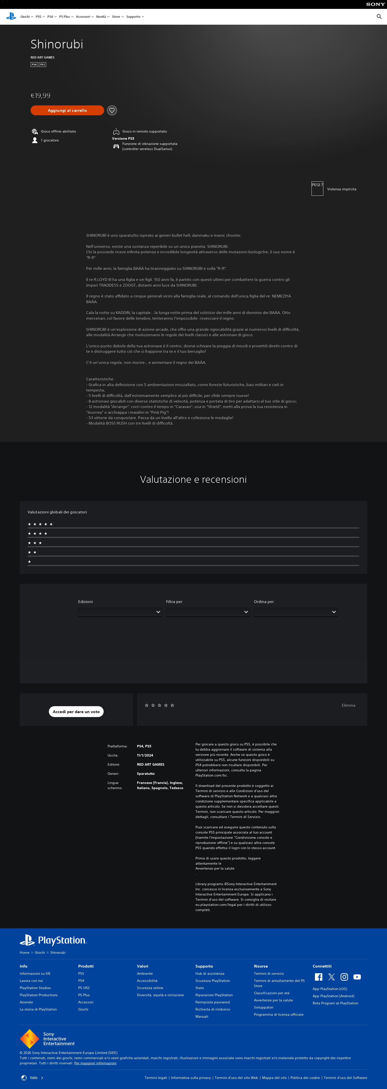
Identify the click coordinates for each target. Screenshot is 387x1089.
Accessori (83, 17)
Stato (199, 988)
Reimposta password (212, 1002)
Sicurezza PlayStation (212, 980)
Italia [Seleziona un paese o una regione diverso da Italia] (32, 1078)
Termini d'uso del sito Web (236, 1077)
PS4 (50, 17)
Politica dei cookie (305, 1077)
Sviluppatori (263, 1007)
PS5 (38, 17)
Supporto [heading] (204, 966)
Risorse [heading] (261, 966)
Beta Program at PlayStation (335, 1003)
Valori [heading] (142, 966)
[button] (76, 711)
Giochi (25, 17)
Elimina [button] (348, 705)
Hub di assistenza (209, 973)
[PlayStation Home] (11, 16)
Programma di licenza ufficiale (279, 1014)
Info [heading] (23, 966)
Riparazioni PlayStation (214, 995)
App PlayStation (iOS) (330, 989)
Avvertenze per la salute (214, 868)
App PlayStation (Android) (333, 996)
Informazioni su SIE (35, 973)
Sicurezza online (150, 988)
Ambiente (145, 973)
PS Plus (64, 17)
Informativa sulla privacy (191, 1077)
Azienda (26, 1002)
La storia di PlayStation (38, 1009)
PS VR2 (83, 988)
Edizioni (85, 601)
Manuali (201, 1016)
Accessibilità (147, 980)
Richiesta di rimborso (212, 1009)
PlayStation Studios (35, 988)
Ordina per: (264, 601)
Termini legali (156, 1077)
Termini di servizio (269, 973)
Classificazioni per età (272, 993)
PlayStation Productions (39, 995)
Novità (101, 17)
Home (24, 952)
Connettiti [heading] (322, 966)
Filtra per (174, 601)
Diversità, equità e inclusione (160, 995)
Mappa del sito (274, 1077)
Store (116, 17)
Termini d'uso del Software (345, 1077)
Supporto (133, 17)
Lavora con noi (31, 980)
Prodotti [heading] (86, 966)
